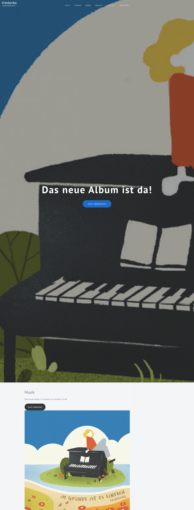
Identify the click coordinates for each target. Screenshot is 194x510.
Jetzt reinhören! (97, 203)
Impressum (124, 5)
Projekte (99, 5)
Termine (78, 5)
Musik (88, 5)
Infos (67, 5)
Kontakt (111, 5)
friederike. (9, 2)
